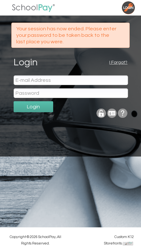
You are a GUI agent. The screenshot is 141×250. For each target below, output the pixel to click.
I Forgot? (118, 62)
